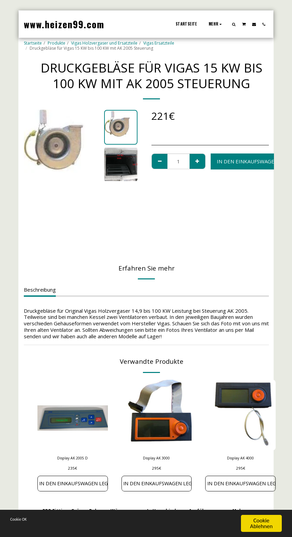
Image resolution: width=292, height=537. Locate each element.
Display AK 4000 (240, 458)
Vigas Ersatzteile (158, 43)
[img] (72, 415)
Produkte (56, 43)
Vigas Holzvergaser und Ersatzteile (104, 43)
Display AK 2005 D (72, 458)
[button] (234, 24)
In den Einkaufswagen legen (72, 485)
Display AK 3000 (156, 458)
